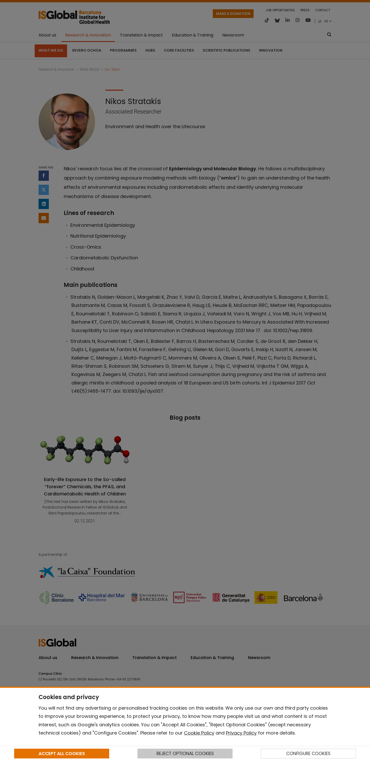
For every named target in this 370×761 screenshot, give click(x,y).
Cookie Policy (199, 733)
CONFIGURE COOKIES (308, 753)
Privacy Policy (241, 733)
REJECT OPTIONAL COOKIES (185, 753)
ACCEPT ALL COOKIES (62, 753)
